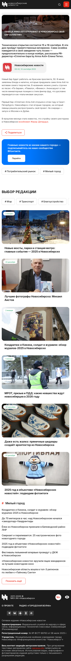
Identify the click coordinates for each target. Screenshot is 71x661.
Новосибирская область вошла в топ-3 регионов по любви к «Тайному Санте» (30, 571)
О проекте (7, 605)
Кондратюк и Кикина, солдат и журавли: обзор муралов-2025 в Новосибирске (29, 511)
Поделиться (13, 132)
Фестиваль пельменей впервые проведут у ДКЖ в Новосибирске (30, 554)
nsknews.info (38, 648)
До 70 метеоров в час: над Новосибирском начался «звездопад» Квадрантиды (32, 520)
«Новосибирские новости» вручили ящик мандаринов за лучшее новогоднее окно (33, 562)
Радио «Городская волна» (35, 605)
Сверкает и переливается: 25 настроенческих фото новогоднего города (31, 537)
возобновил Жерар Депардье (33, 121)
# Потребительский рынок (20, 171)
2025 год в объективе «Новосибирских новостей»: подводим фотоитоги (31, 545)
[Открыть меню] (66, 4)
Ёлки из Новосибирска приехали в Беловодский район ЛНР (33, 528)
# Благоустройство (52, 201)
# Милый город (52, 171)
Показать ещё (14, 581)
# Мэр (8, 201)
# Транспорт (26, 201)
